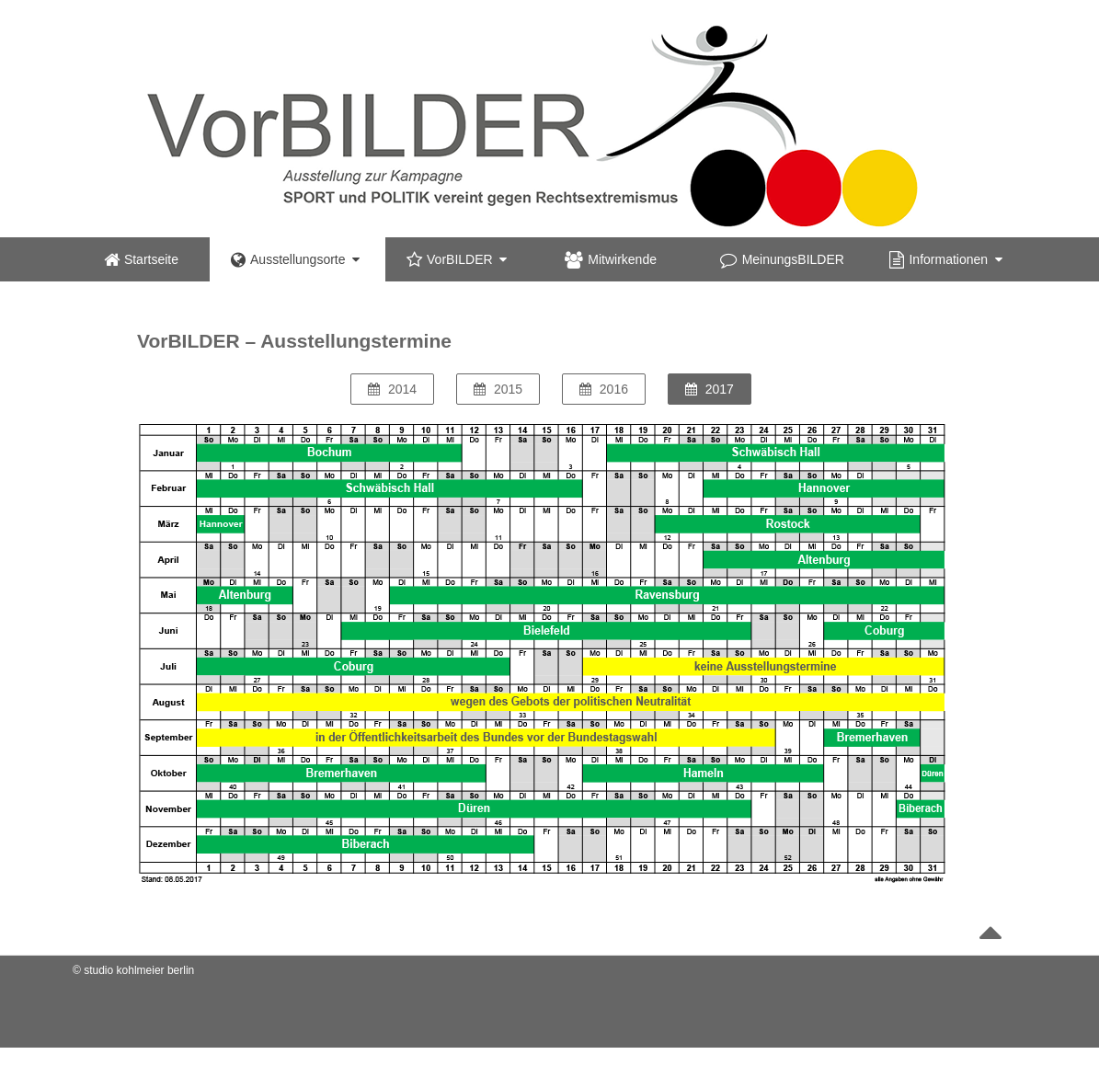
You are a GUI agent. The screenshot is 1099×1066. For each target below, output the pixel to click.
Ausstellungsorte (295, 259)
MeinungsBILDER (782, 259)
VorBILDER (456, 259)
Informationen (945, 259)
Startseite (141, 259)
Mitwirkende (611, 259)
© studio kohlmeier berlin (133, 970)
